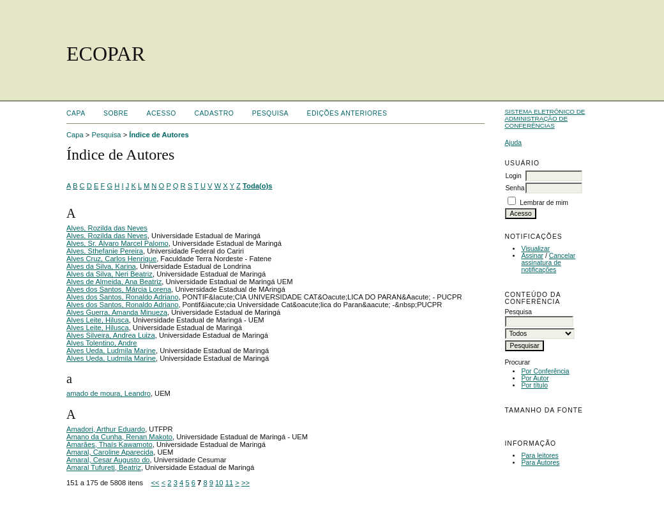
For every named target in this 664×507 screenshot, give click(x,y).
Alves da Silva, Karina (101, 266)
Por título (534, 385)
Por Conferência (545, 371)
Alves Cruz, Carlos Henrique (111, 258)
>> (245, 483)
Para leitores (539, 455)
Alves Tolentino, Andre (101, 343)
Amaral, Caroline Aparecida (109, 452)
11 (229, 483)
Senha (514, 188)
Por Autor (534, 378)
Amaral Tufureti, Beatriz (103, 467)
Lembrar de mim (544, 202)
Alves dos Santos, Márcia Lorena (118, 289)
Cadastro (214, 113)
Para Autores (540, 462)
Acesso (161, 113)
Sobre (115, 113)
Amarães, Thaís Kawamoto (109, 444)
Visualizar (535, 248)
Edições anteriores (347, 113)
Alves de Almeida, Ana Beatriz (114, 281)
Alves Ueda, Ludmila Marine (111, 350)
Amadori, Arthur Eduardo (105, 429)
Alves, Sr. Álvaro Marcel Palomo (117, 243)
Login (513, 175)
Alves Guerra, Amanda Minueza (116, 312)
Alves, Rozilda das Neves (106, 228)
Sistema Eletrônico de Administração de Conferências (544, 118)
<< (155, 483)
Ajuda (513, 142)
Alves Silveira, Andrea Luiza (110, 335)
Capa (76, 113)
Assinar (532, 255)
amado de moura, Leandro (108, 393)
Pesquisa (270, 113)
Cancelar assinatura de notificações (548, 262)
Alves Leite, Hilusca (97, 320)
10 (219, 483)
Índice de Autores (158, 135)
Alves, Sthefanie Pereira (104, 251)
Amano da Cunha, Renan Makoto (119, 437)
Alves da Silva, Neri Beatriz (109, 274)
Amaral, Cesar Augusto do (108, 460)
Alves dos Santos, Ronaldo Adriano (122, 297)
